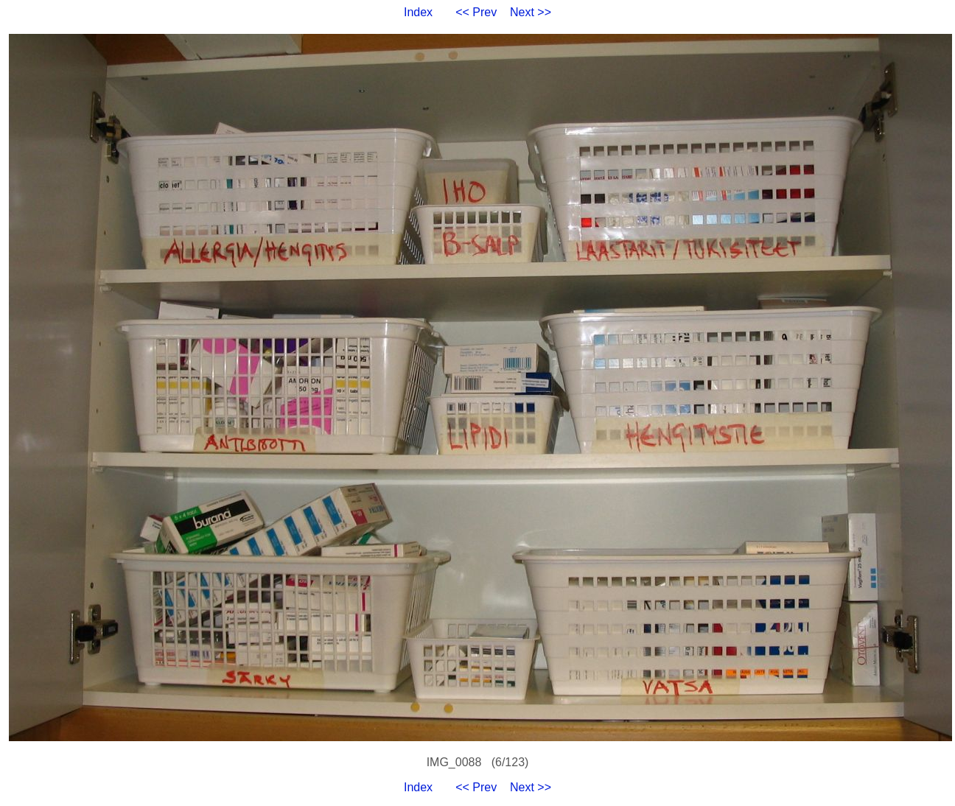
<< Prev (476, 12)
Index (418, 12)
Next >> (530, 12)
